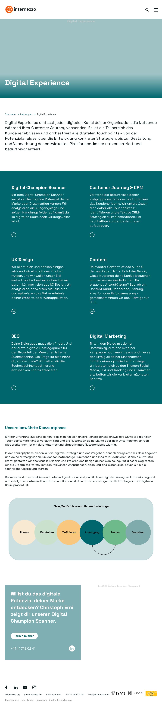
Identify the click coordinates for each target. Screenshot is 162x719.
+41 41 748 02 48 (74, 694)
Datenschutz (12, 699)
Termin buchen (24, 636)
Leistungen (26, 114)
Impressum (41, 699)
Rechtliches (27, 699)
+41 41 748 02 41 (23, 648)
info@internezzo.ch (98, 694)
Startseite (10, 114)
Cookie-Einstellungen (60, 699)
